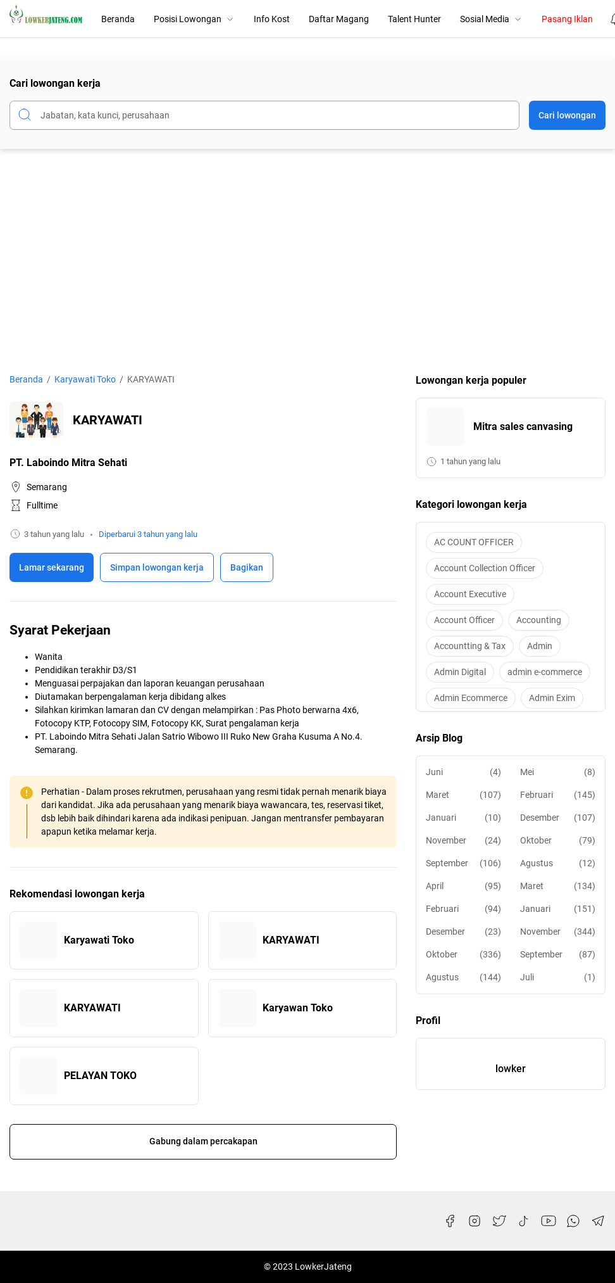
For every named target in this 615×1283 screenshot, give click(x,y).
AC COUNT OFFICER (474, 542)
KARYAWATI (291, 940)
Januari (463, 818)
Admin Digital (460, 672)
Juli (557, 977)
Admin (539, 646)
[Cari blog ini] (264, 115)
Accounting (538, 620)
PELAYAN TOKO (100, 1076)
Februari (557, 795)
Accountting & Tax (470, 646)
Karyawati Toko (99, 940)
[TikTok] (523, 1221)
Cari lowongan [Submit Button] (567, 115)
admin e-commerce (544, 672)
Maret (463, 795)
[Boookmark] (157, 567)
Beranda (118, 19)
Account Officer (464, 620)
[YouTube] (548, 1221)
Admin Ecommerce (470, 698)
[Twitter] (499, 1221)
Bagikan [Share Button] (246, 567)
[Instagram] (474, 1221)
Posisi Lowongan (194, 19)
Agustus (557, 863)
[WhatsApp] (573, 1221)
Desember (557, 818)
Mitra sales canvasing (523, 426)
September (463, 863)
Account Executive (470, 594)
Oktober (557, 840)
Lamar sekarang (51, 567)
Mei (557, 772)
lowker (510, 1069)
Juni (463, 772)
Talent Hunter (414, 19)
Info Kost (272, 19)
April (463, 886)
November (463, 840)
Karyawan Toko (298, 1008)
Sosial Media (491, 19)
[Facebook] (449, 1221)
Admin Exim (552, 698)
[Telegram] (598, 1221)
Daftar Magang (339, 19)
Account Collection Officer (484, 568)
